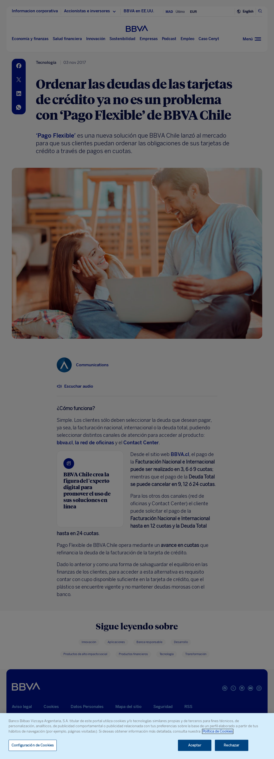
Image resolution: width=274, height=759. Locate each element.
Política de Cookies (218, 731)
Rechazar (231, 745)
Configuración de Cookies (33, 745)
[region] (137, 736)
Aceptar (194, 745)
